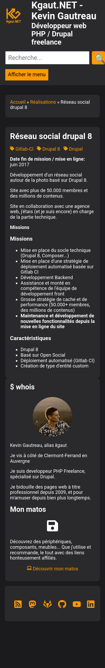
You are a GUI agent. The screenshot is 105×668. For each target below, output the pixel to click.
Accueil (18, 102)
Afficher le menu (27, 74)
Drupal (73, 149)
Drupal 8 (48, 149)
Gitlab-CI (22, 149)
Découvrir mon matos (52, 568)
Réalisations (43, 102)
